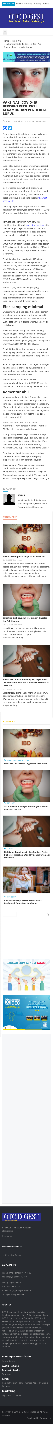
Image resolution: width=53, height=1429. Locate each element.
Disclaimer (7, 1236)
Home (6, 40)
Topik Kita (16, 40)
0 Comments (41, 121)
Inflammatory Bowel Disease (19, 760)
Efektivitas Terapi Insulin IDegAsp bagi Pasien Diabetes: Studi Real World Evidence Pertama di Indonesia (26, 682)
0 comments (17, 560)
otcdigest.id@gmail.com (13, 1294)
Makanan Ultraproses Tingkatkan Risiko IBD (30, 4)
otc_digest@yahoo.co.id (20, 1290)
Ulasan (10, 848)
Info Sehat (11, 897)
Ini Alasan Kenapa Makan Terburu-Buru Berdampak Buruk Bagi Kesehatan (23, 901)
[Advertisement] (26, 1116)
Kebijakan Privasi (13, 1255)
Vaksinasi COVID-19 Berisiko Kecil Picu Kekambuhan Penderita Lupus (25, 108)
